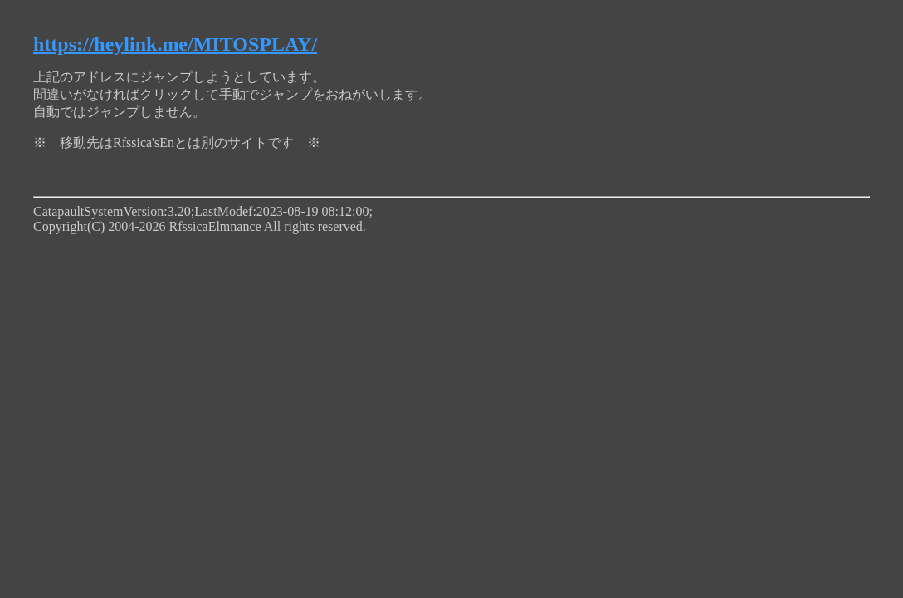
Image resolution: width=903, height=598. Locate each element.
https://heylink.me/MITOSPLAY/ (175, 44)
